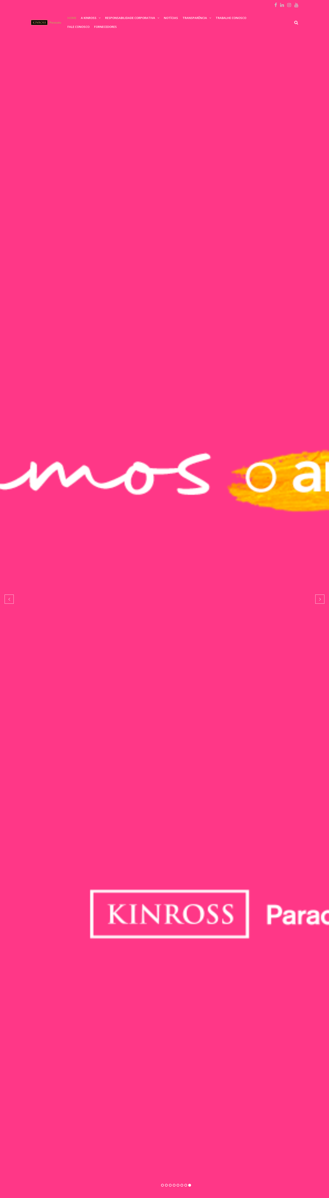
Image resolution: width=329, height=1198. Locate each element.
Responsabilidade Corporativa (130, 18)
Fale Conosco (78, 27)
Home (71, 18)
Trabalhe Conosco (231, 18)
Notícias (171, 18)
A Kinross (88, 18)
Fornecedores (105, 27)
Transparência (195, 18)
